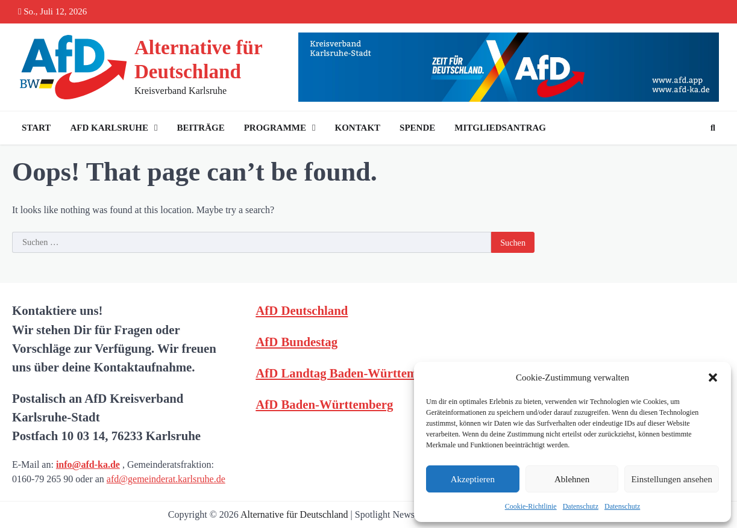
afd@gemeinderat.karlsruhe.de (166, 479)
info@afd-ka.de (88, 464)
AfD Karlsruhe (109, 127)
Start (36, 127)
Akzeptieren (473, 479)
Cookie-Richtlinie (531, 506)
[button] (713, 377)
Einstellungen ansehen (671, 479)
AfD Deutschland (302, 310)
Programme (275, 127)
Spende (417, 127)
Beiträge (200, 127)
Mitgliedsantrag (500, 127)
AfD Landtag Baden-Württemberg (348, 373)
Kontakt (358, 127)
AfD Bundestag (296, 342)
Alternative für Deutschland (294, 514)
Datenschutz (580, 506)
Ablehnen (571, 479)
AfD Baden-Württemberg (324, 404)
